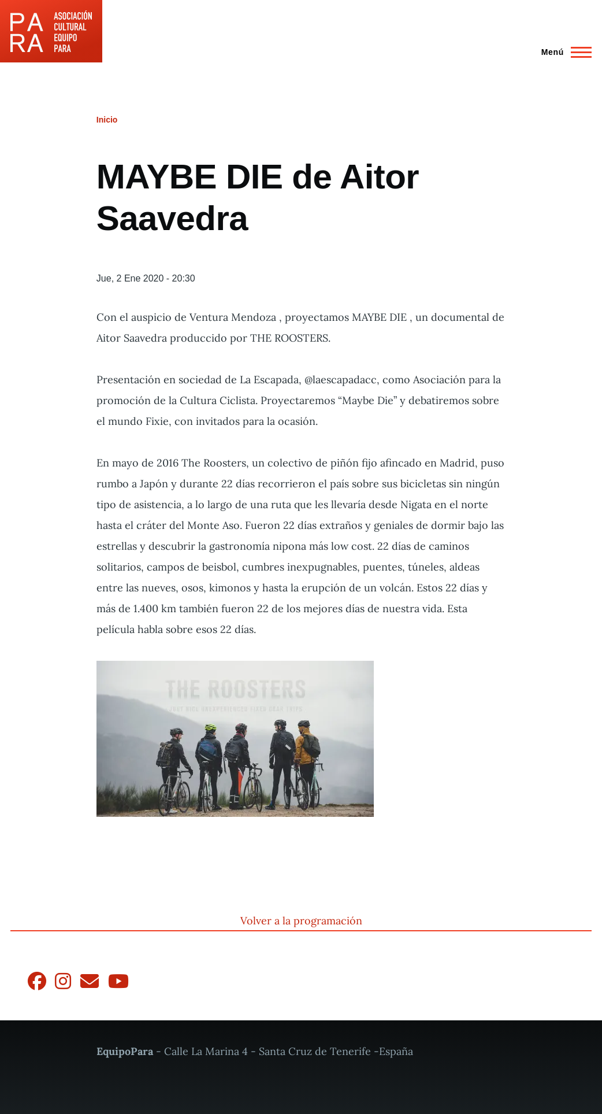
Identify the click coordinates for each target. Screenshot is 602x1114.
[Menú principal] (563, 52)
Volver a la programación (301, 920)
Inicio (107, 119)
